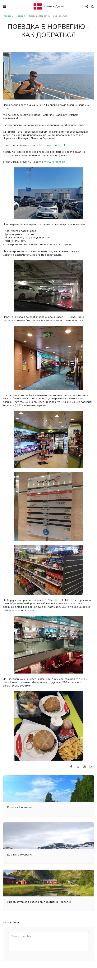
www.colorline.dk (55, 145)
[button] (4, 6)
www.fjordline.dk (54, 162)
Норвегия (20, 16)
